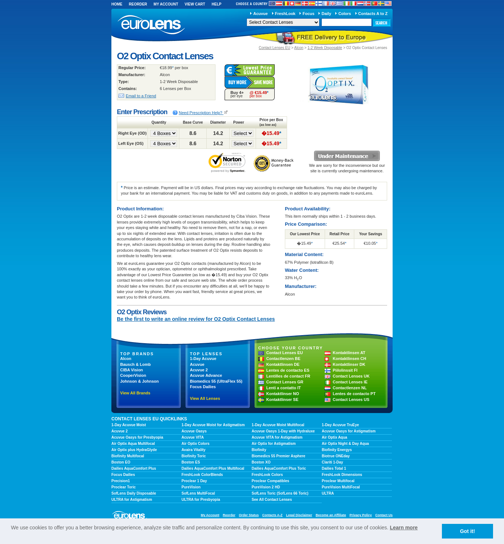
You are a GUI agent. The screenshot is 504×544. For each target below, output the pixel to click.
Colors (344, 13)
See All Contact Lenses (272, 500)
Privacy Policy (361, 515)
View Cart (195, 4)
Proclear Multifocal (338, 481)
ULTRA (328, 493)
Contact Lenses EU (274, 48)
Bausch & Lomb (135, 364)
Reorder (138, 4)
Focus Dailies (203, 386)
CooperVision (133, 375)
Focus (308, 13)
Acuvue (260, 13)
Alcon (298, 48)
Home (116, 4)
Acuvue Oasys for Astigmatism (348, 431)
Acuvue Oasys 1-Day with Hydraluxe (283, 431)
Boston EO (120, 462)
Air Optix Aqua (334, 437)
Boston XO (261, 462)
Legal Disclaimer (299, 515)
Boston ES (191, 462)
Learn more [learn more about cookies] (403, 527)
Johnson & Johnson (139, 381)
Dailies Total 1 (334, 468)
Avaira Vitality (194, 450)
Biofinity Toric (194, 456)
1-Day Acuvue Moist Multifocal (278, 425)
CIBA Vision (131, 370)
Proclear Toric (123, 487)
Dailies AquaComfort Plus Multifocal (213, 468)
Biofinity (259, 450)
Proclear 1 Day (194, 481)
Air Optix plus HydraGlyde (134, 450)
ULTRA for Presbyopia (201, 500)
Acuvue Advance (206, 375)
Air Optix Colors (196, 444)
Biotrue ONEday (336, 456)
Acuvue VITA (193, 437)
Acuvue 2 (199, 370)
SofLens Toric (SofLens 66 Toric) (280, 493)
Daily (326, 13)
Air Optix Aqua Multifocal (133, 444)
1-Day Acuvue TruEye (340, 425)
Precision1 (120, 481)
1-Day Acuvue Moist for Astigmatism (213, 425)
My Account (166, 4)
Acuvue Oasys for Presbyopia (137, 437)
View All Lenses (205, 398)
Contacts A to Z (372, 13)
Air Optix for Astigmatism (274, 444)
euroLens (151, 25)
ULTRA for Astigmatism (131, 500)
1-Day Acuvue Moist (128, 425)
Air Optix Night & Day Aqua (345, 444)
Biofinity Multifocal (127, 456)
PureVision (191, 487)
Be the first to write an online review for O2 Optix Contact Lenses (196, 319)
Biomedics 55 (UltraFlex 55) (216, 381)
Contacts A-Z (272, 515)
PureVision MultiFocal (341, 487)
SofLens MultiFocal (198, 493)
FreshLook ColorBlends (202, 475)
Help (216, 4)
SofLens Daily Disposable (133, 493)
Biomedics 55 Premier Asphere (278, 456)
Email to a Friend (141, 96)
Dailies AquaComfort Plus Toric (279, 468)
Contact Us (384, 515)
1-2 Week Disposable (325, 48)
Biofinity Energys (337, 450)
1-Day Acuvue (203, 358)
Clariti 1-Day (332, 462)
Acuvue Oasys (194, 431)
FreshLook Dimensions (342, 475)
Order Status (249, 515)
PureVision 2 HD (266, 487)
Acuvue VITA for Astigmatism (277, 437)
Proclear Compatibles (270, 481)
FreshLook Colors (267, 475)
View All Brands (135, 393)
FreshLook (285, 13)
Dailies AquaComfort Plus (133, 468)
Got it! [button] (467, 531)
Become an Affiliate (331, 515)
